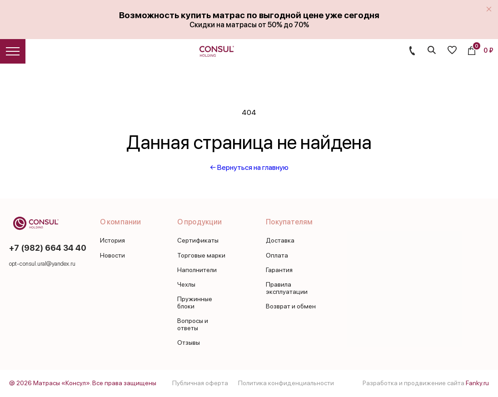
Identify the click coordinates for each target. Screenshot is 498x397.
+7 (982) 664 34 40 (47, 248)
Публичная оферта (200, 383)
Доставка (280, 240)
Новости (112, 255)
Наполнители (197, 269)
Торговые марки (201, 255)
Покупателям (289, 222)
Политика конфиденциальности (286, 383)
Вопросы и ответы (192, 324)
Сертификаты (198, 240)
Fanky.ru (477, 383)
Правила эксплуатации (287, 288)
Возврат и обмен (291, 306)
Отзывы (188, 342)
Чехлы (186, 284)
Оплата (277, 255)
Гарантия (279, 269)
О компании (120, 222)
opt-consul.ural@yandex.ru (42, 263)
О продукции (199, 222)
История (112, 240)
